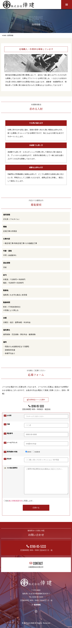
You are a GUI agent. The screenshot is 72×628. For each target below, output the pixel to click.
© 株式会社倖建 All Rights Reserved (36, 623)
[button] (67, 5)
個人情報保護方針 (15, 501)
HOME (4, 35)
